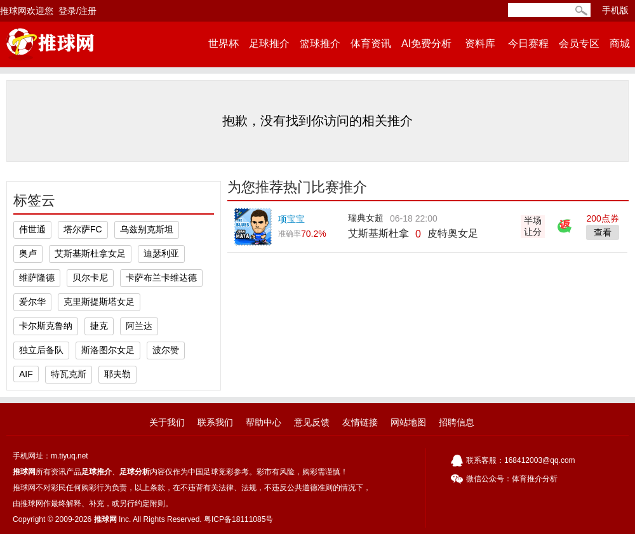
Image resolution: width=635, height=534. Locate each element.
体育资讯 (371, 43)
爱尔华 (32, 302)
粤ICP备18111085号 (238, 519)
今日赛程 (528, 43)
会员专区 (579, 43)
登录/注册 (77, 11)
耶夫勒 (117, 374)
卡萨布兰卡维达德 (161, 277)
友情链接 (360, 422)
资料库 (480, 43)
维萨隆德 (37, 277)
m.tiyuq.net (69, 455)
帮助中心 (263, 422)
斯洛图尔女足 (108, 350)
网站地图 (408, 422)
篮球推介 (320, 43)
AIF (26, 374)
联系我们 (215, 422)
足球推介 (269, 43)
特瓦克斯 (68, 374)
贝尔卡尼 (90, 277)
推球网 (24, 471)
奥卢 (28, 253)
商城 (620, 43)
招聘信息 (456, 422)
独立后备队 (41, 350)
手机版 (615, 10)
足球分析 (134, 471)
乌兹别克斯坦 (146, 229)
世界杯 (223, 43)
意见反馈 (312, 422)
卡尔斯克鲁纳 (45, 326)
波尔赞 (165, 350)
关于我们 (167, 422)
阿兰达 (139, 326)
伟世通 (32, 229)
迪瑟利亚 (161, 253)
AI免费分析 (426, 43)
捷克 (99, 326)
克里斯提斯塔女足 (99, 302)
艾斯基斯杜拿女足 (90, 253)
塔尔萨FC (83, 229)
